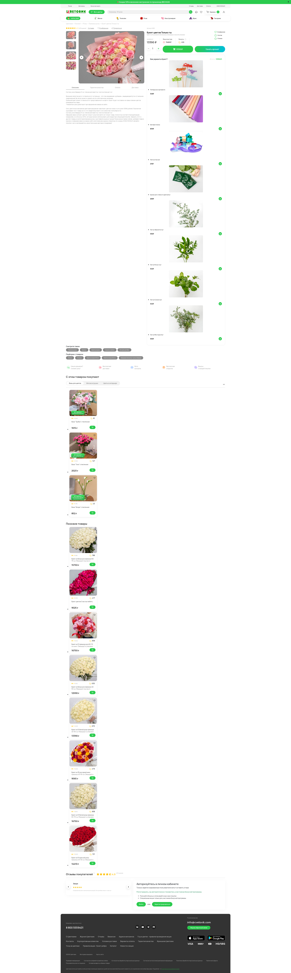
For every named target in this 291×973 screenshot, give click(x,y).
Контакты (70, 941)
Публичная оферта (212, 961)
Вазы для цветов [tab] (75, 383)
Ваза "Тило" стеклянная (80, 464)
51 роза (79, 358)
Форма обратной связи (198, 928)
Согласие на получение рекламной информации (158, 961)
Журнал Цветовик (87, 936)
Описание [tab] (75, 88)
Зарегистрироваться (162, 904)
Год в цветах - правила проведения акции (154, 936)
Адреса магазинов (126, 936)
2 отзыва (91, 28)
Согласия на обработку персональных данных (125, 961)
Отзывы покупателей (79, 874)
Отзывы (191, 6)
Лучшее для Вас (124, 350)
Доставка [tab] (135, 88)
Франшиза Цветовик (165, 941)
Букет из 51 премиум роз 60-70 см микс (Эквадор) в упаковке (82, 645)
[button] (69, 6)
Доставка (200, 6)
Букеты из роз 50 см (110, 358)
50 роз (70, 358)
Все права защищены (86, 954)
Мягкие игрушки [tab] (92, 383)
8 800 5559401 (74, 927)
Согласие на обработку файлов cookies (96, 961)
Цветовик (69, 24)
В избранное (219, 32)
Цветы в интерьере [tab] (110, 383)
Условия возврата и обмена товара (99, 963)
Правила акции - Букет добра (95, 946)
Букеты (84, 350)
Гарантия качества (146, 941)
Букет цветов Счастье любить (82, 602)
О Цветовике (71, 936)
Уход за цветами (72, 946)
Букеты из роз (96, 350)
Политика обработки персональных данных (189, 961)
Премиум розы (94, 24)
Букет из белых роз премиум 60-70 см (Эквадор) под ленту (83, 560)
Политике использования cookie (170, 969)
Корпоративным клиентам (88, 941)
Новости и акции (127, 946)
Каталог (78, 24)
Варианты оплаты (127, 941)
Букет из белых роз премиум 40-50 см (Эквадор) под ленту (83, 688)
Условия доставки (109, 941)
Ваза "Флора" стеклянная (80, 507)
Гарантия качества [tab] (97, 88)
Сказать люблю (109, 350)
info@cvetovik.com (199, 922)
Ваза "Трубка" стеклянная (81, 422)
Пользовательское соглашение (75, 963)
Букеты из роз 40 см (93, 358)
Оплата (208, 6)
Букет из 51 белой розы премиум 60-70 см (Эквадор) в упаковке (83, 816)
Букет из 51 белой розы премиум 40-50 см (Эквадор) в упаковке (83, 731)
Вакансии (111, 936)
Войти (141, 904)
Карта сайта (100, 954)
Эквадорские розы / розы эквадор (131, 358)
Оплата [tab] (117, 88)
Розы (85, 24)
